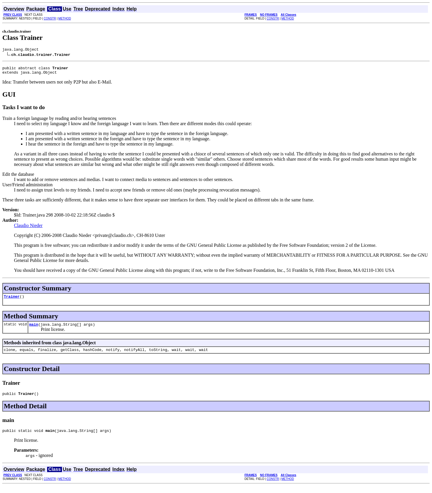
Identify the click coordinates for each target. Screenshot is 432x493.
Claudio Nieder (28, 228)
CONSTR (50, 18)
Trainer (12, 299)
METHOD (64, 18)
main (33, 328)
